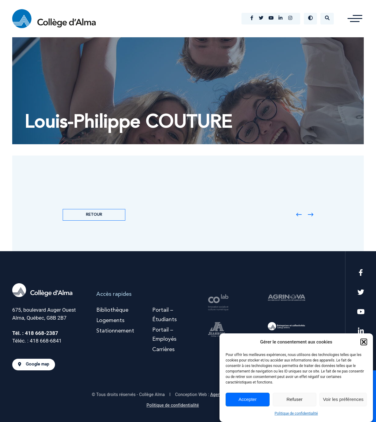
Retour (94, 215)
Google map (33, 364)
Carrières (163, 349)
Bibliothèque (112, 310)
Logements (110, 320)
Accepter (247, 399)
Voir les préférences (343, 399)
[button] (364, 342)
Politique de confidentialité (296, 413)
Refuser (294, 399)
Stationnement (115, 331)
